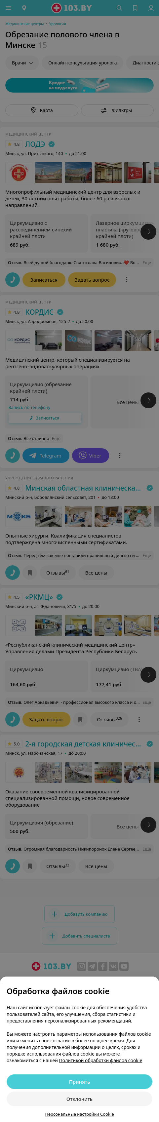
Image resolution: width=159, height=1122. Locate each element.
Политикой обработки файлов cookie (100, 1060)
